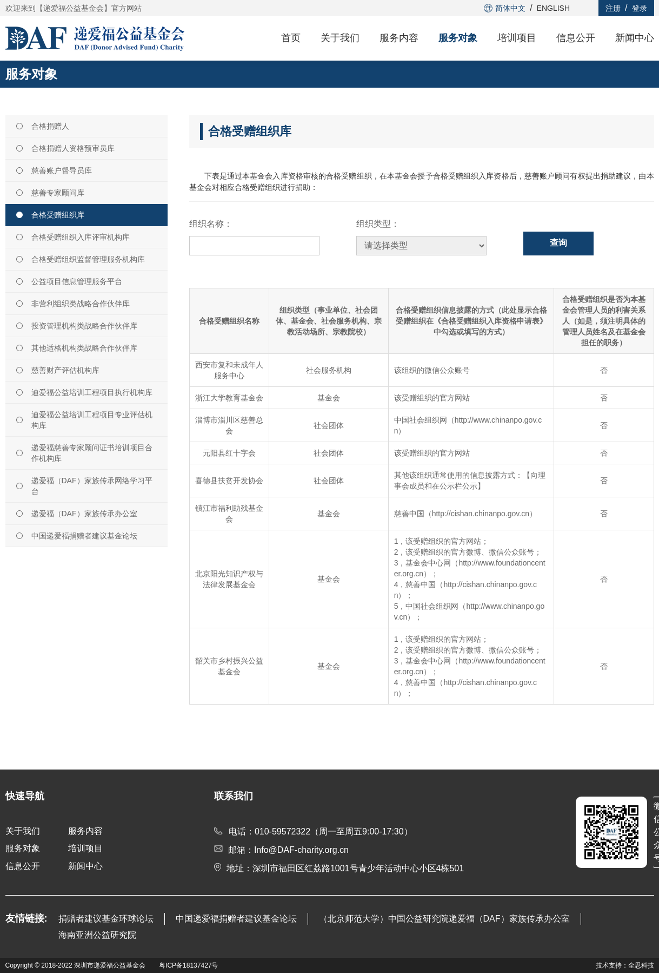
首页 (291, 37)
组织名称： (210, 223)
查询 (558, 242)
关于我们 (340, 37)
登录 (639, 8)
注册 (613, 8)
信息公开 (575, 37)
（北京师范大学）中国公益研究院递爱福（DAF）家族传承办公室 (444, 918)
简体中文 (504, 8)
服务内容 (399, 37)
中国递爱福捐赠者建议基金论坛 (236, 918)
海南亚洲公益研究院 (97, 934)
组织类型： (378, 223)
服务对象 (457, 37)
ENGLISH (553, 8)
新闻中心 (634, 37)
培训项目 (516, 37)
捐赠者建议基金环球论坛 (106, 918)
